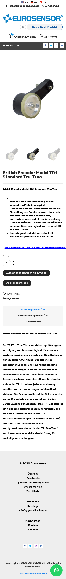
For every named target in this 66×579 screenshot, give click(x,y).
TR (43, 2)
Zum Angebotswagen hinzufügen (26, 273)
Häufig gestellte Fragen (33, 510)
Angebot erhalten (25, 37)
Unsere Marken (33, 487)
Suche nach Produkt (44, 27)
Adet (6, 256)
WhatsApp (51, 6)
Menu (8, 45)
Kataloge (33, 506)
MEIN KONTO (48, 36)
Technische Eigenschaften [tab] (33, 316)
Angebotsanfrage (17, 283)
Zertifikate (33, 491)
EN (24, 2)
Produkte (33, 502)
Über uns (33, 474)
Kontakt (33, 530)
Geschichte (33, 478)
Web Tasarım (26, 574)
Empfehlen (13, 294)
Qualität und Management (33, 483)
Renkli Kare (40, 574)
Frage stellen (11, 298)
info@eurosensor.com (23, 6)
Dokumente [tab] (33, 322)
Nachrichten (33, 521)
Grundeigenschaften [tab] (33, 310)
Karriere (33, 525)
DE (34, 2)
